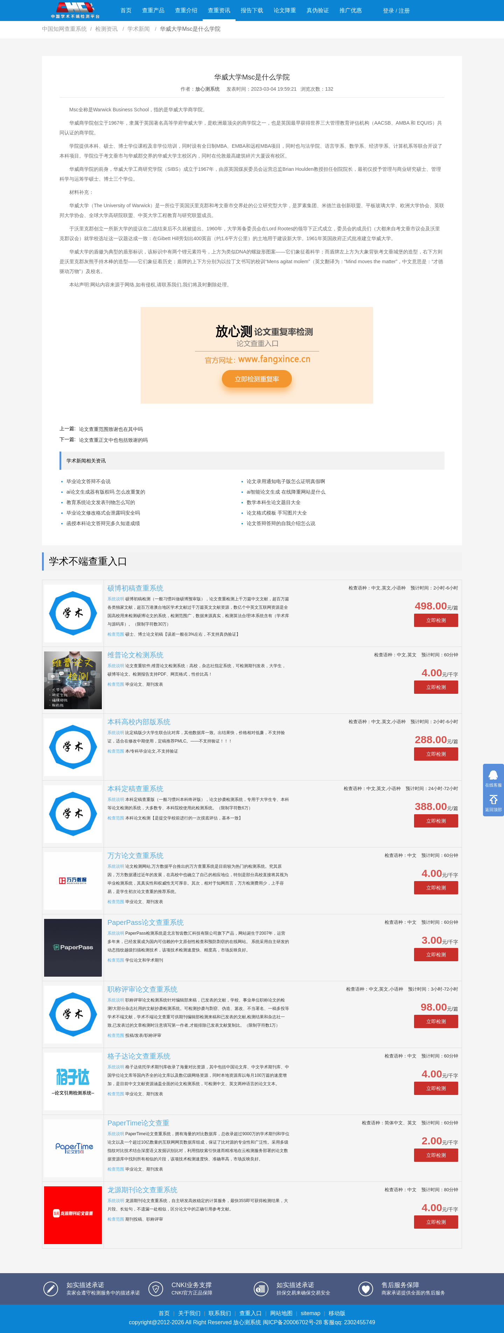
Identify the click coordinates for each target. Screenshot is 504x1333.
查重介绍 (186, 10)
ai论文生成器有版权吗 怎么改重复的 (105, 492)
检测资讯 (107, 29)
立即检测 (436, 620)
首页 (126, 10)
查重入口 (250, 1313)
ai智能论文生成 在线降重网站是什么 (286, 492)
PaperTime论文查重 (138, 1123)
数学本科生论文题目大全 (274, 502)
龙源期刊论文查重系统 (142, 1190)
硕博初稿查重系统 (135, 588)
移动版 (337, 1313)
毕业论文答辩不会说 (88, 481)
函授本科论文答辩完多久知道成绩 (103, 523)
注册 (404, 11)
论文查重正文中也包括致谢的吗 (113, 440)
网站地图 (281, 1313)
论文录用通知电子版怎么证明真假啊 (286, 481)
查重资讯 (219, 10)
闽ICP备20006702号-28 (292, 1322)
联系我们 (220, 1313)
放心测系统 (207, 89)
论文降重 (285, 10)
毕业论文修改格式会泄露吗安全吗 (103, 513)
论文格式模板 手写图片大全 (277, 513)
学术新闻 (139, 29)
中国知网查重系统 (64, 29)
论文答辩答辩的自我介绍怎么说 (281, 523)
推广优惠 (351, 10)
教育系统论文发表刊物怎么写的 (100, 502)
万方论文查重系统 (135, 855)
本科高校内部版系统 (138, 722)
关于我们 (189, 1313)
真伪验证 (318, 10)
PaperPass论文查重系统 (145, 922)
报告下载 (252, 10)
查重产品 (153, 10)
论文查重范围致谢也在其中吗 (111, 429)
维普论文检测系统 (135, 655)
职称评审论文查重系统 (142, 989)
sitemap (310, 1313)
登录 (388, 11)
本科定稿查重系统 (135, 789)
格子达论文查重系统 (138, 1056)
